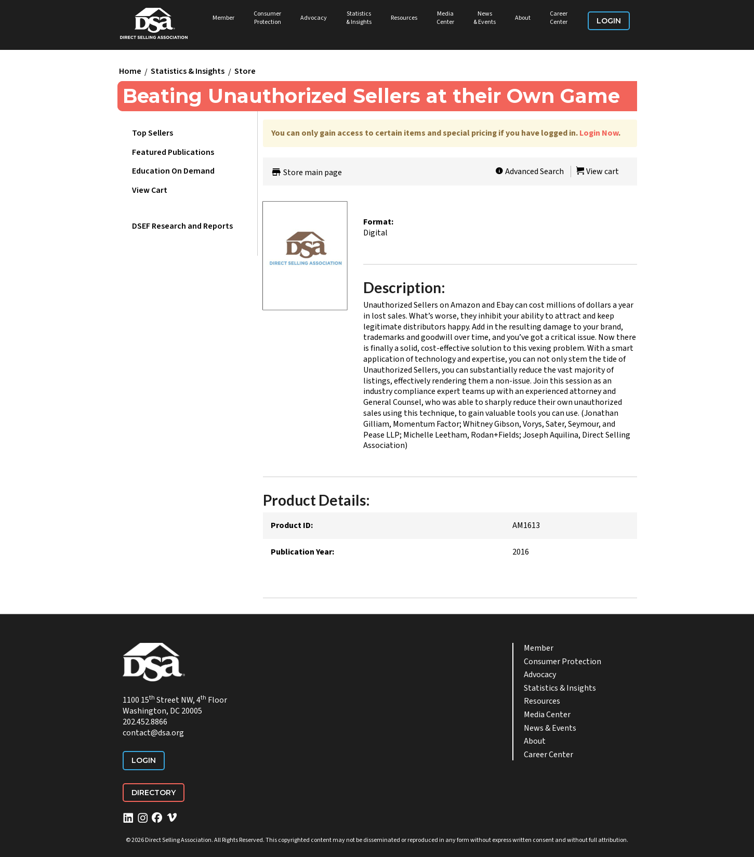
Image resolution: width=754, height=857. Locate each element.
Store (245, 71)
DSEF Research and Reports (182, 226)
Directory (153, 792)
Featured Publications (173, 152)
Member (223, 18)
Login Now (598, 133)
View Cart (149, 190)
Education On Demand (173, 171)
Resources (404, 18)
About (523, 18)
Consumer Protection (267, 18)
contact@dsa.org (153, 733)
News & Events (484, 18)
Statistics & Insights (359, 18)
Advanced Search (529, 171)
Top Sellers (152, 133)
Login (609, 20)
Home (130, 71)
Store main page (306, 172)
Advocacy (313, 18)
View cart (597, 171)
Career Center (558, 18)
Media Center (445, 18)
